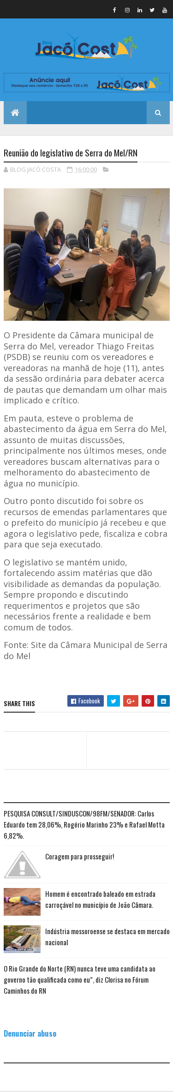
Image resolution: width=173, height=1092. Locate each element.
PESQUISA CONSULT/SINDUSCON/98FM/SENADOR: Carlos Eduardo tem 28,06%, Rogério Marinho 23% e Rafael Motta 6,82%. (84, 824)
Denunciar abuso (30, 1033)
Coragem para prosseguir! (79, 856)
